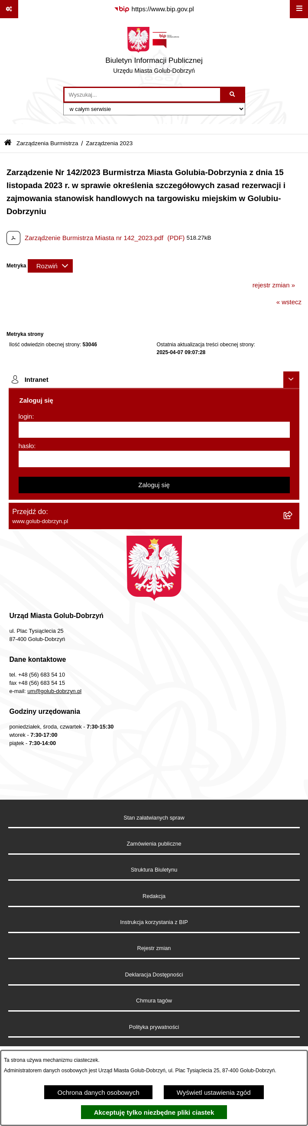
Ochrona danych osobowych (98, 1092)
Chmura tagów (154, 1000)
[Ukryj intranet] (291, 379)
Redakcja (154, 896)
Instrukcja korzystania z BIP (154, 922)
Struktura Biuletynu (154, 869)
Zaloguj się (154, 484)
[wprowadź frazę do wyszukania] (142, 95)
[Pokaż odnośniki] (9, 9)
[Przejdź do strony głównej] (154, 52)
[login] (154, 430)
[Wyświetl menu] (299, 9)
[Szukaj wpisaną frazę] (233, 95)
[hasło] (154, 459)
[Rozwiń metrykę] (50, 266)
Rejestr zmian (154, 948)
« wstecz (289, 302)
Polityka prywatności (154, 1027)
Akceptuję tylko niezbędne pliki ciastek (154, 1112)
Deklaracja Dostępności (154, 974)
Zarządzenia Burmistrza (47, 143)
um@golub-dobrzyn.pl (54, 691)
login (25, 416)
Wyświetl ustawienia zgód (214, 1092)
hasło (26, 445)
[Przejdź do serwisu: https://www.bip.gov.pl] (154, 9)
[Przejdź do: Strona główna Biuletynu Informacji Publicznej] (8, 143)
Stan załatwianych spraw (153, 817)
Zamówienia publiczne (153, 843)
